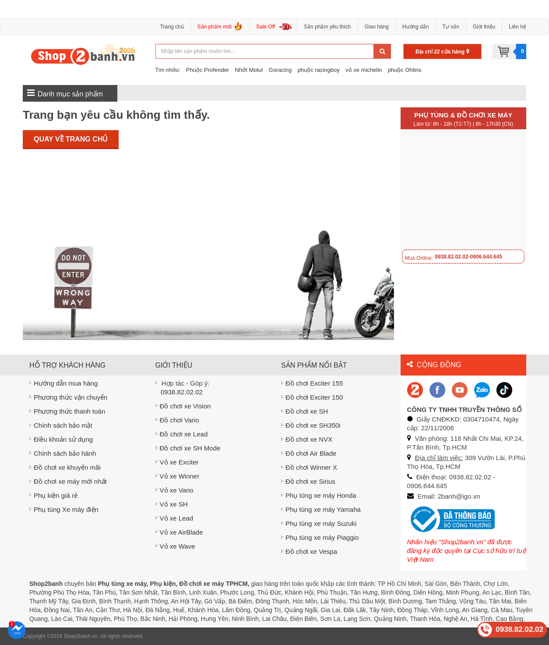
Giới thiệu (484, 27)
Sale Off (265, 27)
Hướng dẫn (415, 27)
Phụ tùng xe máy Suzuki (318, 523)
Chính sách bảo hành (62, 453)
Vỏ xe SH (171, 504)
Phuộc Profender (207, 70)
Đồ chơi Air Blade (308, 453)
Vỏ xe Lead (174, 518)
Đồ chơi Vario (177, 420)
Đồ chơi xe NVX (306, 439)
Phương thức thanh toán (67, 411)
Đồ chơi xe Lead (181, 434)
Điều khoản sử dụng (61, 439)
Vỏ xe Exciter (177, 462)
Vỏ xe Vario (174, 490)
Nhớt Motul (249, 70)
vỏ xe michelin (363, 70)
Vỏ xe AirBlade (179, 532)
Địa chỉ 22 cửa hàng (442, 52)
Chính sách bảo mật (60, 425)
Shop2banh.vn (81, 636)
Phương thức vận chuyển (68, 397)
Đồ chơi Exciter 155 (312, 383)
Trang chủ (172, 27)
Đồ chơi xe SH (304, 411)
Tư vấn (451, 27)
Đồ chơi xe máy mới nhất (68, 481)
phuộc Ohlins (405, 70)
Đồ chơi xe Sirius (308, 481)
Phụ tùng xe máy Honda (318, 495)
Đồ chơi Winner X (309, 467)
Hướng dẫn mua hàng (63, 383)
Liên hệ (517, 27)
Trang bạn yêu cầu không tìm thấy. (116, 114)
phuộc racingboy (319, 70)
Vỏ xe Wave (175, 546)
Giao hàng (377, 27)
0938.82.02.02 (182, 392)
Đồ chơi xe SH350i (311, 425)
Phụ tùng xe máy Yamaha (321, 509)
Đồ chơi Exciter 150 (312, 397)
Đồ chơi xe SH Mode (188, 448)
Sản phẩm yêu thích (327, 27)
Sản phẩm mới (220, 27)
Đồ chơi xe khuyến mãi (65, 467)
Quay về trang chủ (71, 139)
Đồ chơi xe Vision (183, 406)
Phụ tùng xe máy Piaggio (320, 537)
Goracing (280, 70)
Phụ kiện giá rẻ (53, 495)
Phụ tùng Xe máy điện (64, 509)
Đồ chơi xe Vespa (309, 551)
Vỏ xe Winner (177, 476)
